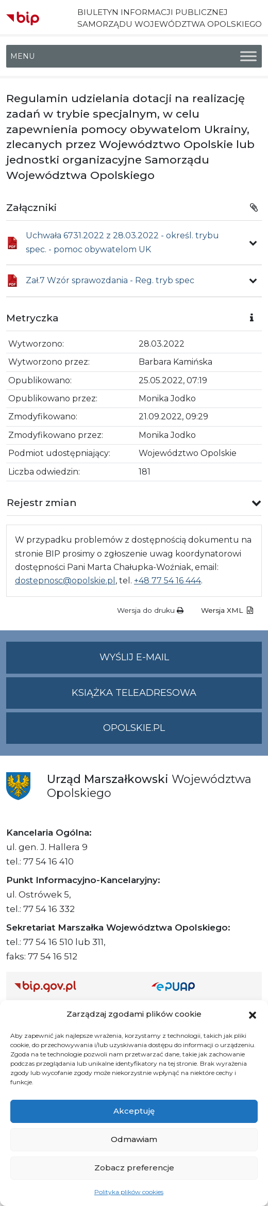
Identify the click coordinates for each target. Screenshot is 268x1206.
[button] (252, 1014)
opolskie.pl (134, 728)
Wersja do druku (150, 610)
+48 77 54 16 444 (167, 580)
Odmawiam (134, 1139)
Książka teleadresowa (134, 692)
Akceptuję (134, 1111)
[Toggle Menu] (248, 56)
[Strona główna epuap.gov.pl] (202, 986)
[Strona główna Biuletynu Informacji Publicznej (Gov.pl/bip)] (74, 986)
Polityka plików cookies (128, 1192)
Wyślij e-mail (180, 661)
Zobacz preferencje (134, 1167)
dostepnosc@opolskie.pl (65, 580)
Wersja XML (227, 610)
